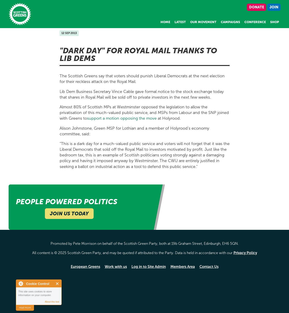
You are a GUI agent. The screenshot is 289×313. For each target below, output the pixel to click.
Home (165, 22)
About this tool (52, 302)
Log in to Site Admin (148, 266)
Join (274, 7)
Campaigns (230, 22)
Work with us (116, 266)
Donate (256, 7)
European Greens (85, 266)
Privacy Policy (245, 253)
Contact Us (209, 266)
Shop (274, 22)
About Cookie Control (20, 283)
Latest (180, 22)
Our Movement (203, 22)
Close (57, 283)
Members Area (182, 266)
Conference (255, 22)
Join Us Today (69, 214)
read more (25, 307)
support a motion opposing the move (122, 118)
